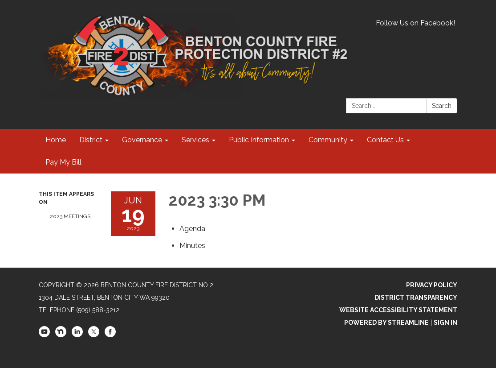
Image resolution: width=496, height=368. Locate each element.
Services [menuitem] (195, 140)
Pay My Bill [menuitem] (63, 162)
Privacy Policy (431, 285)
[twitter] (93, 335)
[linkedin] (77, 335)
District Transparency (415, 297)
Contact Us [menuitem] (385, 140)
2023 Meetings (70, 216)
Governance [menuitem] (142, 140)
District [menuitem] (90, 140)
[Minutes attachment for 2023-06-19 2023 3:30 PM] (192, 245)
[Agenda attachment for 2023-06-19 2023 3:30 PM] (192, 228)
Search (441, 105)
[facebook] (110, 335)
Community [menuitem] (328, 140)
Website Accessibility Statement (398, 310)
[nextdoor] (60, 335)
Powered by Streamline (386, 322)
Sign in (445, 322)
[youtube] (44, 335)
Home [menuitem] (55, 140)
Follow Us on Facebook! (415, 23)
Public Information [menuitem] (259, 140)
